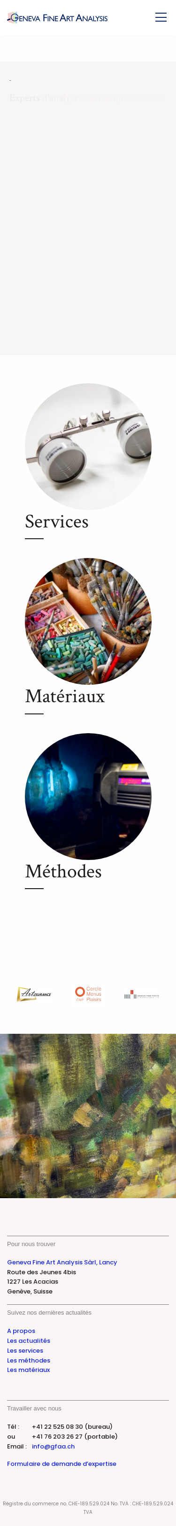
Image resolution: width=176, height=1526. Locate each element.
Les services (25, 1350)
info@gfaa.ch (53, 1446)
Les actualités (28, 1340)
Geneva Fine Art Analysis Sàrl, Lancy (62, 1262)
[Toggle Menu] (161, 17)
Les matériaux (28, 1369)
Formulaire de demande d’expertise (61, 1463)
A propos (21, 1330)
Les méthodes (28, 1360)
